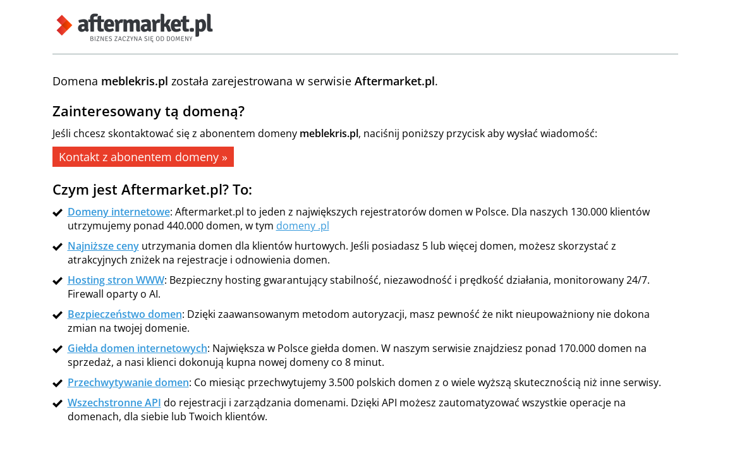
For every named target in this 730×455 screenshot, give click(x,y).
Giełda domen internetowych (137, 348)
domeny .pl (302, 226)
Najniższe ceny (103, 246)
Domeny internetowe (119, 212)
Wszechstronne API (114, 403)
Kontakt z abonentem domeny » (143, 156)
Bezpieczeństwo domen (125, 314)
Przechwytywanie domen (128, 382)
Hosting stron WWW (116, 280)
